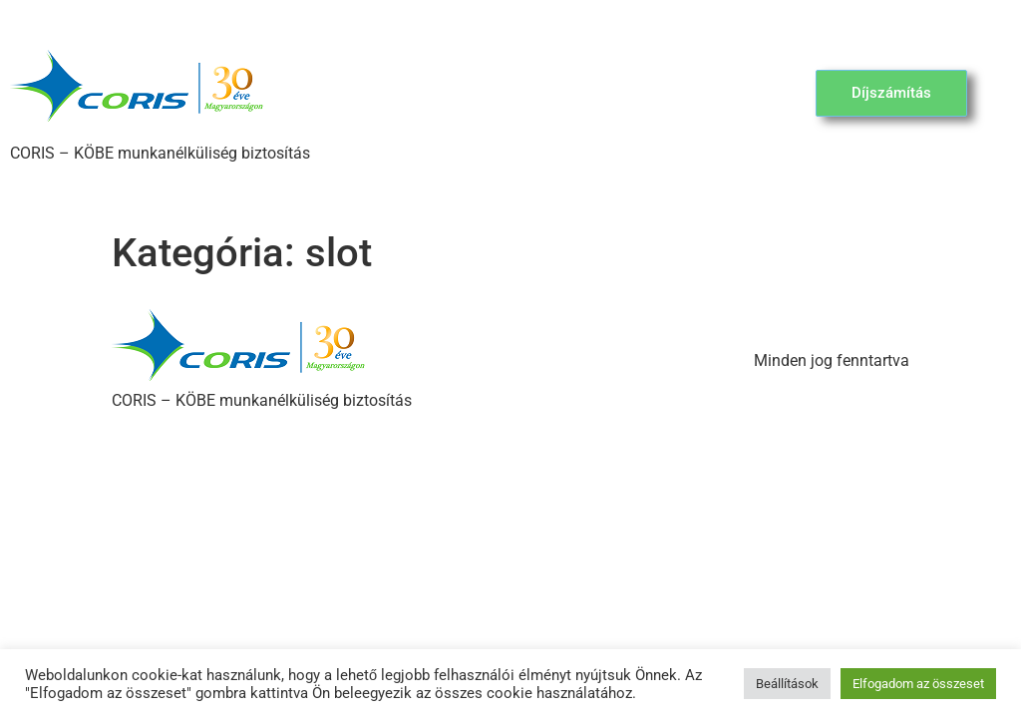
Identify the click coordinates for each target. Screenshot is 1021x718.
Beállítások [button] (787, 683)
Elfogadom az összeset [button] (918, 683)
